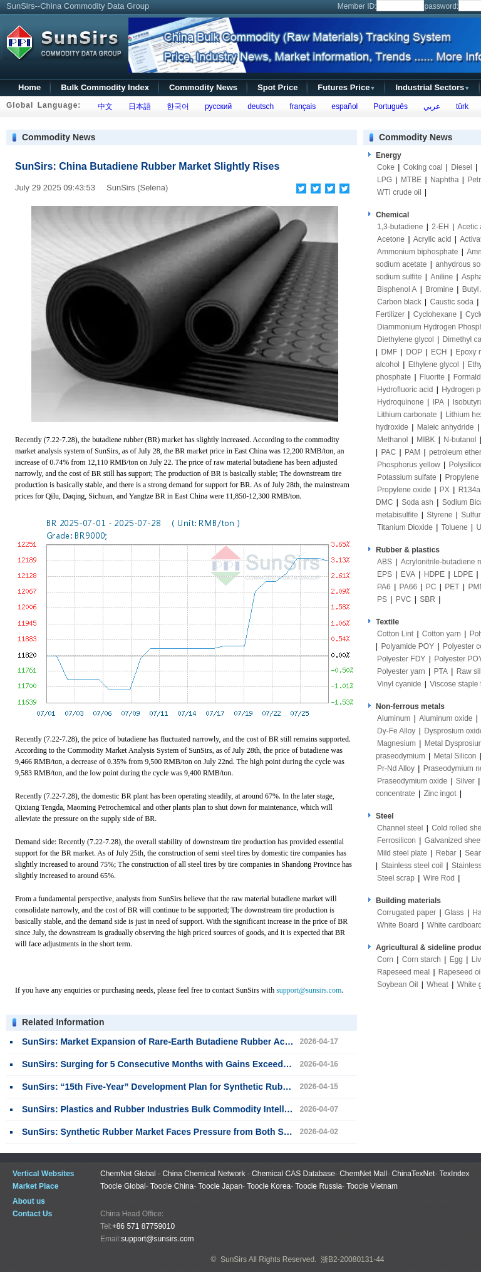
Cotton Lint (395, 633)
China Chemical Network (203, 1173)
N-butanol (459, 439)
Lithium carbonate (407, 414)
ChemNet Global (128, 1173)
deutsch (258, 106)
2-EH (440, 226)
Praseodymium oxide (412, 781)
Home (29, 87)
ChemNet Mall (363, 1173)
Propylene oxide (404, 489)
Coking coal (423, 167)
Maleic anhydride (445, 427)
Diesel (461, 167)
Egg (456, 959)
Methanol (392, 439)
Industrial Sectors (432, 87)
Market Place (35, 1186)
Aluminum (393, 718)
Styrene (439, 514)
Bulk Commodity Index (105, 87)
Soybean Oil (397, 984)
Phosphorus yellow (408, 464)
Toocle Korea (269, 1186)
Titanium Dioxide (405, 527)
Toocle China (172, 1186)
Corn (385, 959)
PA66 (408, 586)
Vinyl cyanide (399, 684)
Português (389, 106)
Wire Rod (439, 878)
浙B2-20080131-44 (352, 1259)
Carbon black (399, 301)
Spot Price (277, 87)
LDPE (463, 574)
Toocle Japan (220, 1186)
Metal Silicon (455, 756)
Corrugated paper (406, 912)
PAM (412, 452)
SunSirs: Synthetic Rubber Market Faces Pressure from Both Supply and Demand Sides (205, 1132)
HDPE (434, 574)
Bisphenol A (396, 289)
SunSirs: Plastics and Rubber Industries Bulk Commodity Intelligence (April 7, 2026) (197, 1109)
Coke (386, 167)
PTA (441, 671)
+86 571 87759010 (143, 1226)
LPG (384, 179)
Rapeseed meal (403, 972)
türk (460, 106)
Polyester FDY (401, 658)
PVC (403, 599)
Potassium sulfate (407, 477)
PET (452, 586)
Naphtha (444, 179)
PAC (388, 452)
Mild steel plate (402, 853)
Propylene (462, 477)
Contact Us (32, 1213)
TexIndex (454, 1173)
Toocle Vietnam (372, 1186)
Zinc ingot (440, 793)
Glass (454, 912)
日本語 (137, 106)
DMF (389, 352)
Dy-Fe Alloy (396, 730)
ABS (384, 561)
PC (431, 586)
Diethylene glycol (405, 339)
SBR (427, 599)
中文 (103, 106)
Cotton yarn (441, 633)
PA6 (384, 586)
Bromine (439, 289)
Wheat (437, 984)
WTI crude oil (399, 192)
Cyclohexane (435, 314)
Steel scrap (396, 878)
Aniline (441, 276)
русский (216, 106)
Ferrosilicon (396, 840)
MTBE (411, 179)
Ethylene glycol (433, 364)
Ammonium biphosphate (417, 251)
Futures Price (346, 87)
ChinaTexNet (413, 1173)
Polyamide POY (407, 646)
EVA (408, 574)
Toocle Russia (318, 1186)
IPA (438, 402)
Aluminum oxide (445, 718)
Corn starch (421, 959)
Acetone (391, 239)
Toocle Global (123, 1186)
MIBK (425, 439)
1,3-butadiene (400, 226)
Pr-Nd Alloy (396, 768)
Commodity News (203, 87)
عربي (429, 106)
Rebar (446, 853)
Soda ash (417, 502)
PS (382, 599)
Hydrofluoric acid (405, 389)
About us (29, 1201)
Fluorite (432, 377)
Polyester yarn (401, 671)
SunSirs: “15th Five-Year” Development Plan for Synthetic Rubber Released (179, 1087)
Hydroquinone (400, 402)
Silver (465, 781)
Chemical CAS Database (293, 1173)
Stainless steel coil (412, 865)
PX (445, 489)
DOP (414, 352)
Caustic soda (451, 301)
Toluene (455, 527)
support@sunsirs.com (308, 990)
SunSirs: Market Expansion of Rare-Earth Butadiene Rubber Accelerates (172, 1042)
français (301, 106)
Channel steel (400, 828)
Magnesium (396, 743)
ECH (439, 352)
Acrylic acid (432, 239)
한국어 (175, 106)
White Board (397, 925)
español (343, 106)
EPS (384, 574)
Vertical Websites (44, 1173)
